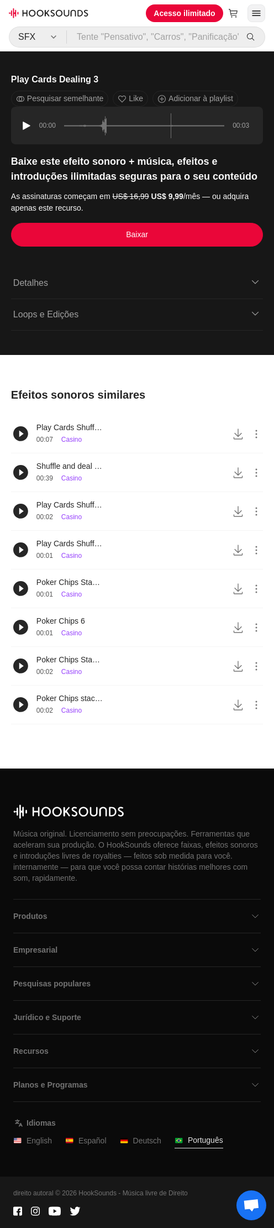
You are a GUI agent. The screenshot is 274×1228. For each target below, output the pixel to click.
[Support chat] (251, 1205)
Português (199, 1140)
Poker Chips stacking (69, 698)
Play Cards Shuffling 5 (69, 504)
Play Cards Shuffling (69, 543)
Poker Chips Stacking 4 (69, 582)
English (32, 1141)
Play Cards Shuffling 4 (69, 427)
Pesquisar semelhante (60, 98)
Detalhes (137, 282)
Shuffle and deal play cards (69, 466)
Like (130, 98)
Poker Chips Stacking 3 (69, 659)
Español (86, 1141)
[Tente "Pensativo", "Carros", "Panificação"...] (153, 37)
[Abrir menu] (256, 13)
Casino (71, 439)
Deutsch (140, 1141)
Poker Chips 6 (60, 620)
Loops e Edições (137, 313)
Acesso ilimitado (184, 13)
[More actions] (256, 434)
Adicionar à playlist (195, 98)
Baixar (137, 234)
